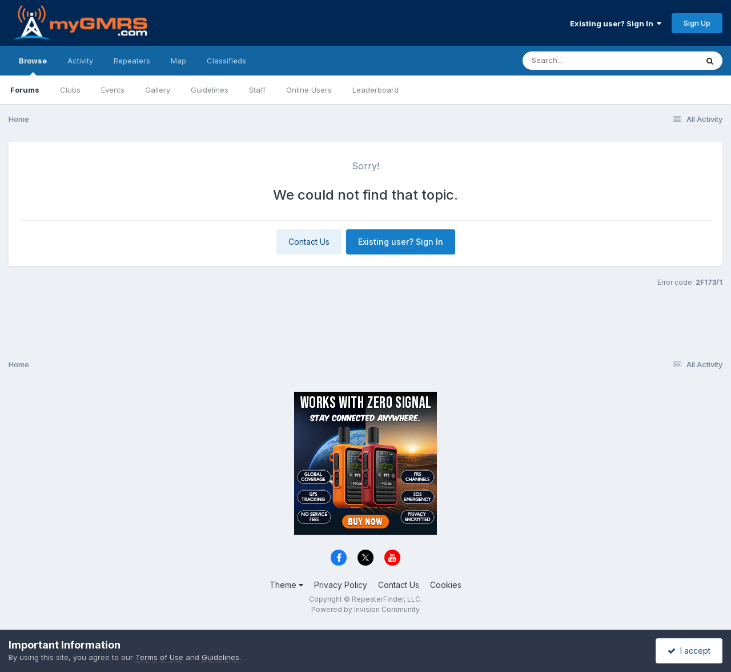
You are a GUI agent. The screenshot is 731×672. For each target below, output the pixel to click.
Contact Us (309, 241)
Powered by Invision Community (365, 609)
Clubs (70, 89)
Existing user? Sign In (615, 23)
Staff (257, 89)
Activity (80, 60)
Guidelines (209, 89)
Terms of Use (159, 657)
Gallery (157, 89)
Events (112, 89)
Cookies (445, 585)
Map (178, 60)
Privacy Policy (340, 585)
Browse (33, 65)
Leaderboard (375, 89)
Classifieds (226, 60)
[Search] (579, 60)
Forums (24, 89)
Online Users (309, 89)
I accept (689, 650)
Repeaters (132, 60)
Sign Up (697, 22)
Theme (286, 585)
